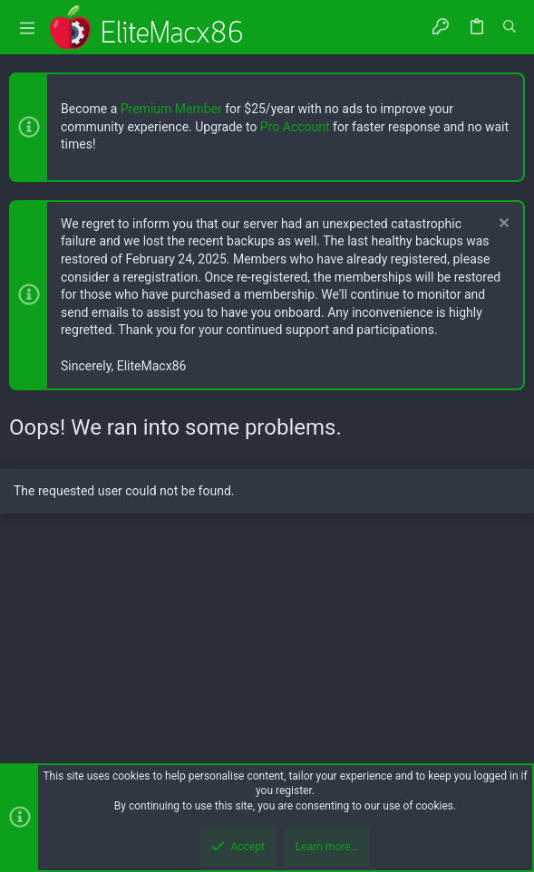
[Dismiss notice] (502, 225)
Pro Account (295, 127)
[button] (27, 27)
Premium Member (171, 108)
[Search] (509, 27)
